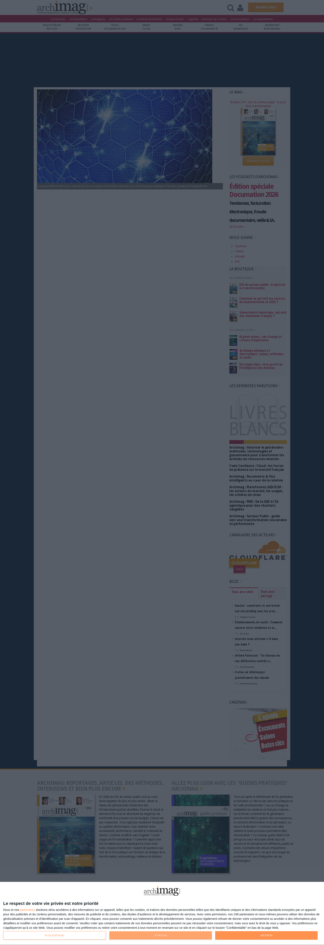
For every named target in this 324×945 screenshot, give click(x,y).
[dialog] (162, 913)
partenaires (27, 909)
